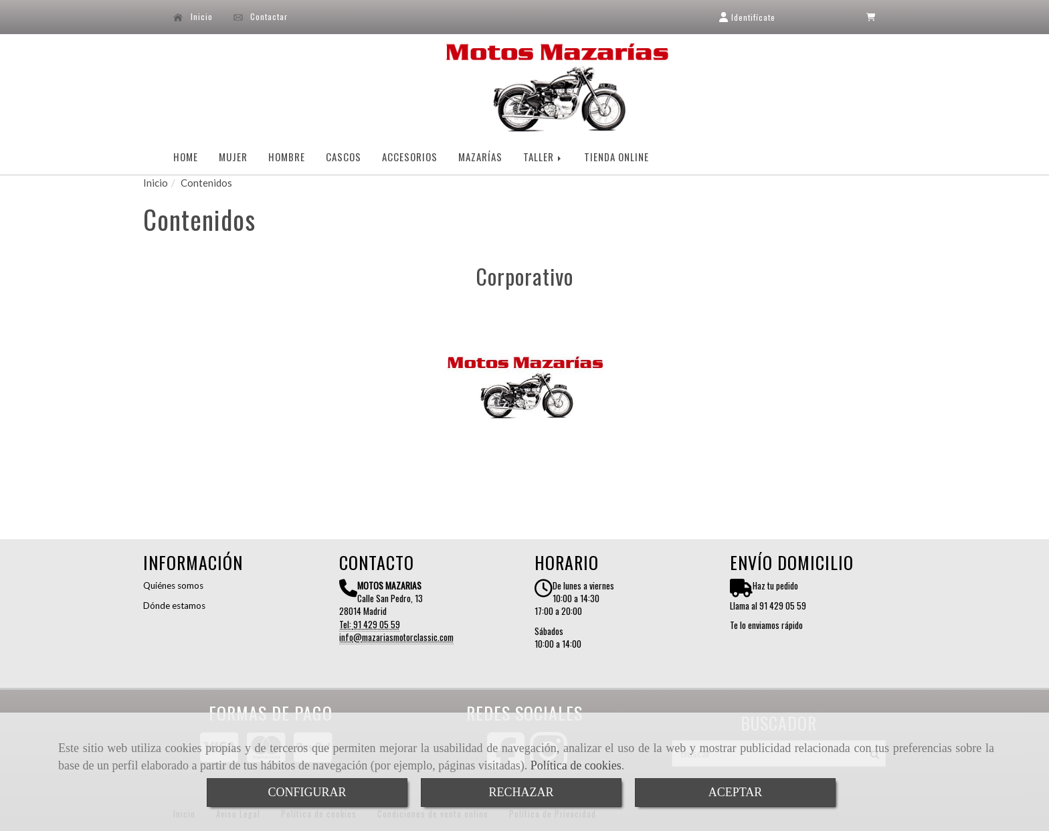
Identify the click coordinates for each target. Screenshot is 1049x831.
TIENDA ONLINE (616, 156)
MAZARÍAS (480, 156)
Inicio (193, 17)
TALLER (543, 156)
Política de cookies (576, 765)
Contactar (260, 17)
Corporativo (524, 276)
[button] (747, 17)
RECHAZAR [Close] (520, 792)
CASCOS (343, 156)
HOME (185, 156)
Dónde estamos (174, 605)
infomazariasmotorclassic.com (396, 637)
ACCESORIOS (410, 156)
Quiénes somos (173, 585)
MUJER (233, 156)
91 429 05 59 (376, 624)
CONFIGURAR (307, 792)
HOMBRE (286, 156)
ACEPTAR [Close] (735, 792)
